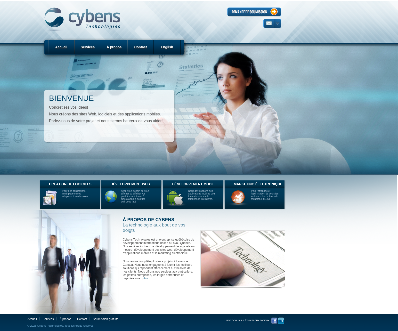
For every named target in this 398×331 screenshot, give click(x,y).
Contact (140, 47)
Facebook (274, 320)
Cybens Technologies (82, 19)
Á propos (114, 47)
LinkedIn (281, 320)
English (167, 47)
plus (145, 278)
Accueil (61, 47)
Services (88, 47)
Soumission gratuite (105, 319)
